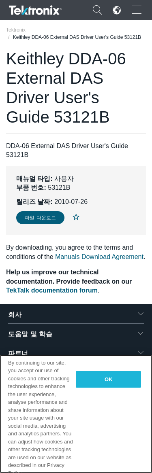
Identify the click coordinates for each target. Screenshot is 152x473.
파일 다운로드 (40, 218)
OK (109, 379)
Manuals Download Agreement (99, 256)
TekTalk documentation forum (52, 290)
